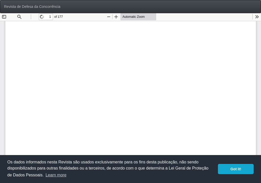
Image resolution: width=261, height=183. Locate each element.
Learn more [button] (56, 175)
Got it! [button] (235, 169)
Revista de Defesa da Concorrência (32, 7)
